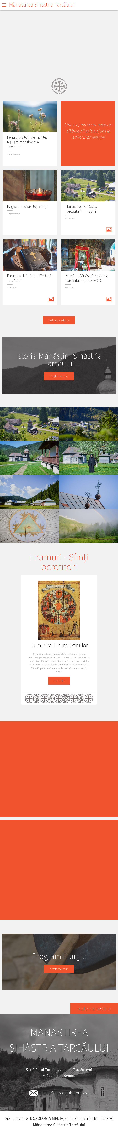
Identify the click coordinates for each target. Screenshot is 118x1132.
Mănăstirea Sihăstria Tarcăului (42, 5)
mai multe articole (59, 320)
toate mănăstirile (94, 1008)
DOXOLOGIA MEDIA (46, 1118)
